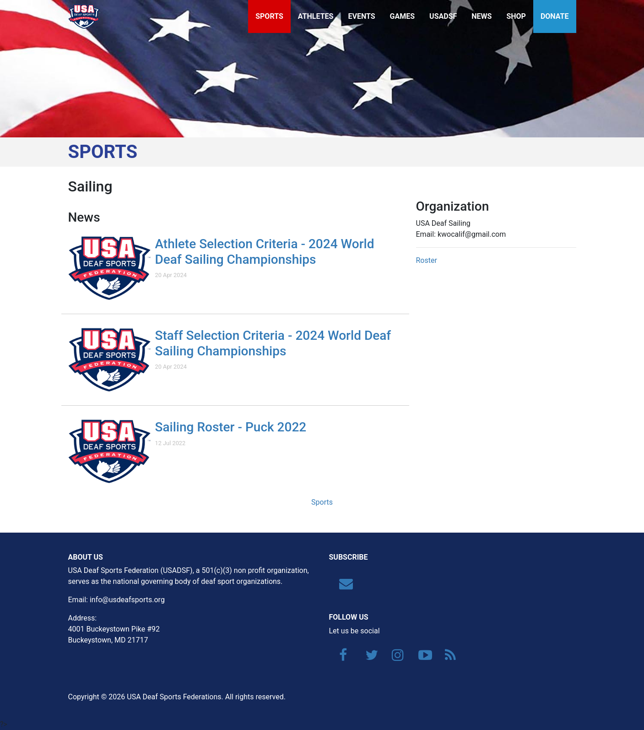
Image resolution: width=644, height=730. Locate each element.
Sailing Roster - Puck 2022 (231, 427)
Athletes (316, 16)
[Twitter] (367, 657)
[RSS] (447, 657)
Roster (426, 260)
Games (402, 16)
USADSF (443, 16)
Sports (269, 16)
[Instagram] (394, 657)
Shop (516, 16)
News (481, 16)
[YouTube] (420, 657)
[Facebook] (341, 657)
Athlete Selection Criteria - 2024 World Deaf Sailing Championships (264, 251)
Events (361, 16)
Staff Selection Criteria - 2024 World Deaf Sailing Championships (273, 343)
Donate (555, 16)
